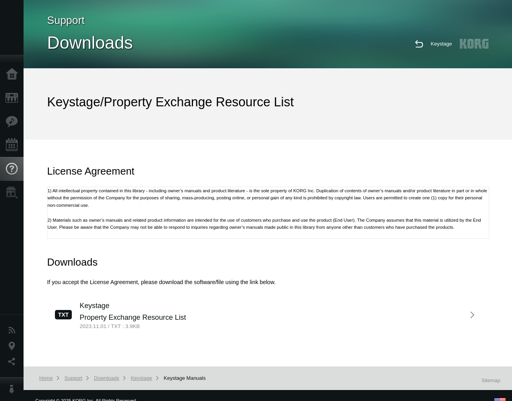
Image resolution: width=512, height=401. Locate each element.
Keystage (441, 44)
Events (13, 145)
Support (13, 169)
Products (13, 98)
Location (13, 346)
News (13, 330)
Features (13, 121)
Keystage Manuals (185, 378)
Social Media (13, 362)
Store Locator (13, 192)
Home (13, 74)
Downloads (106, 378)
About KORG (13, 389)
